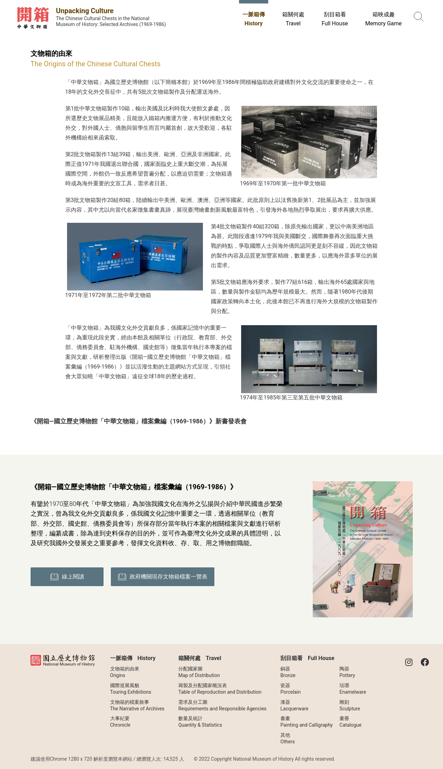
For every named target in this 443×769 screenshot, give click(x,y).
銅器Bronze (287, 672)
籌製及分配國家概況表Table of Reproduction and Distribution (219, 689)
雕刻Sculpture (349, 705)
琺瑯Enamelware (352, 689)
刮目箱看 (335, 18)
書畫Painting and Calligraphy (306, 722)
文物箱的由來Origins (124, 672)
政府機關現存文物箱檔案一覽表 (163, 577)
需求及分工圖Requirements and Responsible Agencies (222, 705)
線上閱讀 (67, 577)
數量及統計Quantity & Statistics (200, 722)
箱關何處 (293, 18)
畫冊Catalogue (350, 722)
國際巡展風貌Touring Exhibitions (130, 689)
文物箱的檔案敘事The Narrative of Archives (137, 705)
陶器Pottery (347, 672)
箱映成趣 (383, 18)
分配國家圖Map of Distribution (199, 672)
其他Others (287, 738)
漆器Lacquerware (294, 705)
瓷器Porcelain (290, 689)
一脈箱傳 (254, 18)
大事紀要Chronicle (120, 722)
